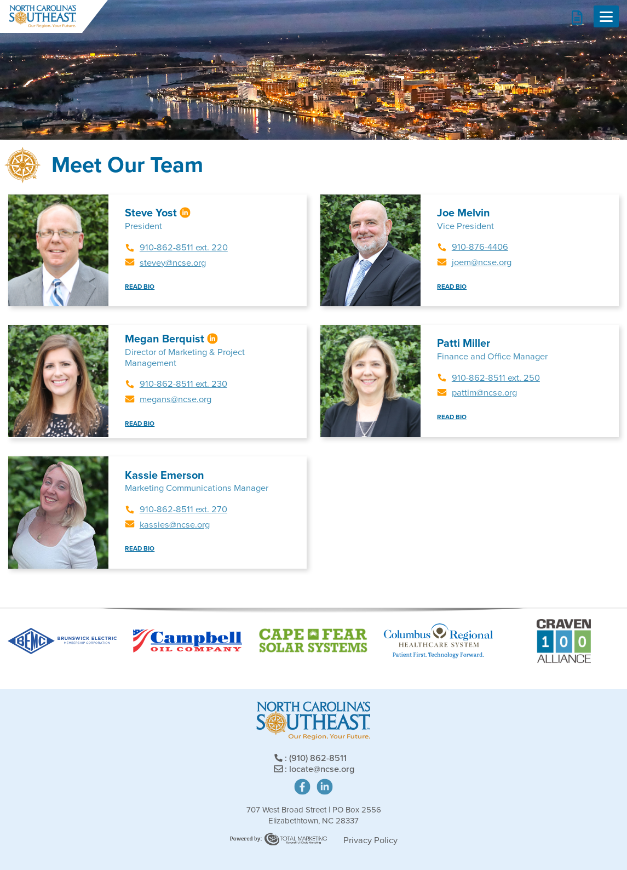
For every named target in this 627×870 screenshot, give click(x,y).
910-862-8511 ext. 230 (183, 384)
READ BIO (139, 286)
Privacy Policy (370, 840)
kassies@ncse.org (175, 524)
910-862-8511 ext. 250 (496, 378)
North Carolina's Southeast (42, 16)
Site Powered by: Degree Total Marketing (278, 839)
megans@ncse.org (175, 399)
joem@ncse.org (481, 262)
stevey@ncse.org (173, 263)
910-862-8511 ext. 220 (184, 247)
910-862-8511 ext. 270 (183, 509)
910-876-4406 (480, 247)
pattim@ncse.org (484, 392)
